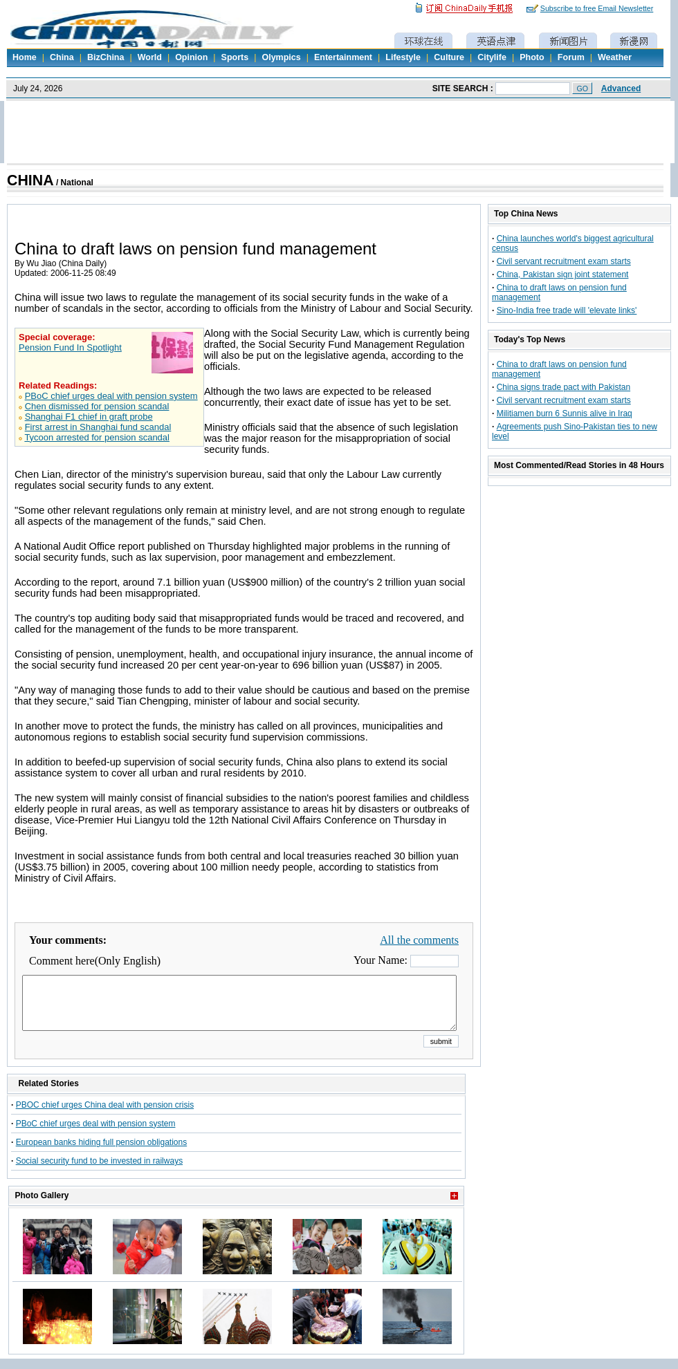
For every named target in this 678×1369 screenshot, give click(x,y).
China (62, 57)
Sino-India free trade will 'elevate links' (567, 310)
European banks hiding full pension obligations (101, 1152)
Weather (615, 57)
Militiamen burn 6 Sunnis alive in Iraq (564, 413)
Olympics (281, 57)
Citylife (491, 57)
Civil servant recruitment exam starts (564, 261)
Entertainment (343, 57)
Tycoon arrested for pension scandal (97, 437)
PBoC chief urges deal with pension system (111, 396)
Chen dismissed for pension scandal (97, 406)
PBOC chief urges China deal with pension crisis (105, 1115)
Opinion (191, 57)
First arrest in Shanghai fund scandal (98, 427)
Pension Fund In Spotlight (70, 347)
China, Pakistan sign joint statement (563, 274)
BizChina (105, 57)
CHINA (30, 180)
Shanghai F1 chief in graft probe (89, 416)
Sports (235, 57)
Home (24, 57)
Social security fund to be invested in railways (99, 1171)
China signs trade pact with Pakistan (563, 387)
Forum (571, 57)
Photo (532, 57)
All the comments (419, 940)
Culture (449, 57)
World (150, 57)
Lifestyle (403, 57)
